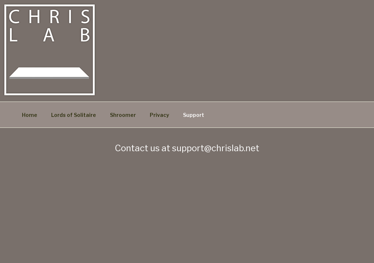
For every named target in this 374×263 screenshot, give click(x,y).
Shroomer (123, 115)
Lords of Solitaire (73, 115)
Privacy (159, 115)
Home (29, 115)
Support (193, 115)
